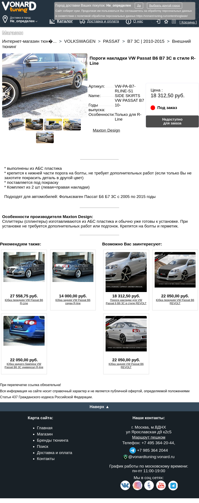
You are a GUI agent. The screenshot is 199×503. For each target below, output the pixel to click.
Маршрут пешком (148, 437)
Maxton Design (106, 130)
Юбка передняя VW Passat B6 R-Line (24, 301)
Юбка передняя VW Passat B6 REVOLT (175, 301)
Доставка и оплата (54, 452)
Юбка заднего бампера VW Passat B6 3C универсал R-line (24, 365)
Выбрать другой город (164, 5)
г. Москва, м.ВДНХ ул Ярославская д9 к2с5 (148, 429)
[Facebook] (148, 489)
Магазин (45, 434)
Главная (44, 428)
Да (139, 5)
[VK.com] (125, 489)
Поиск (42, 446)
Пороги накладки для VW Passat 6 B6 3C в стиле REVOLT (126, 301)
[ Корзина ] (188, 20)
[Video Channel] (161, 489)
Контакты (46, 458)
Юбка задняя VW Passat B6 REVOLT (126, 365)
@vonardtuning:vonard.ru (148, 456)
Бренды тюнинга (52, 440)
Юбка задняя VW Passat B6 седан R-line (72, 301)
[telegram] (172, 489)
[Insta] (137, 489)
